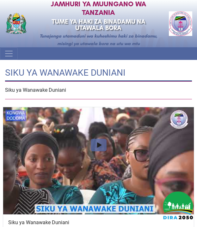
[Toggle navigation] (9, 53)
